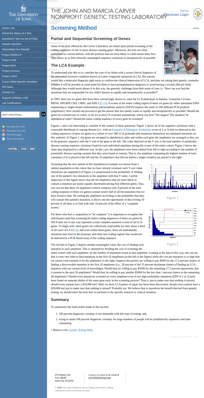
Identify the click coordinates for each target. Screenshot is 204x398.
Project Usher (9, 76)
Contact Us (8, 92)
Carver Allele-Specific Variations (19, 81)
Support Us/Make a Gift (15, 97)
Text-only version (15, 138)
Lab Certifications (11, 103)
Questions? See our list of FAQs (20, 38)
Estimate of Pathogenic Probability (131, 129)
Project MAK (9, 65)
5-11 (103, 103)
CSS (24, 148)
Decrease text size (16, 130)
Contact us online (96, 375)
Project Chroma (10, 70)
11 (75, 230)
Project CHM (9, 60)
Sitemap (184, 10)
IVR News (7, 86)
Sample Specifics (11, 44)
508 (32, 148)
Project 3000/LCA (12, 54)
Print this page (14, 134)
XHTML (13, 148)
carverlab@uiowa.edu (99, 378)
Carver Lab (8, 27)
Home (196, 28)
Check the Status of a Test (16, 33)
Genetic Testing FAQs (81, 330)
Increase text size (15, 126)
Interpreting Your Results (15, 49)
